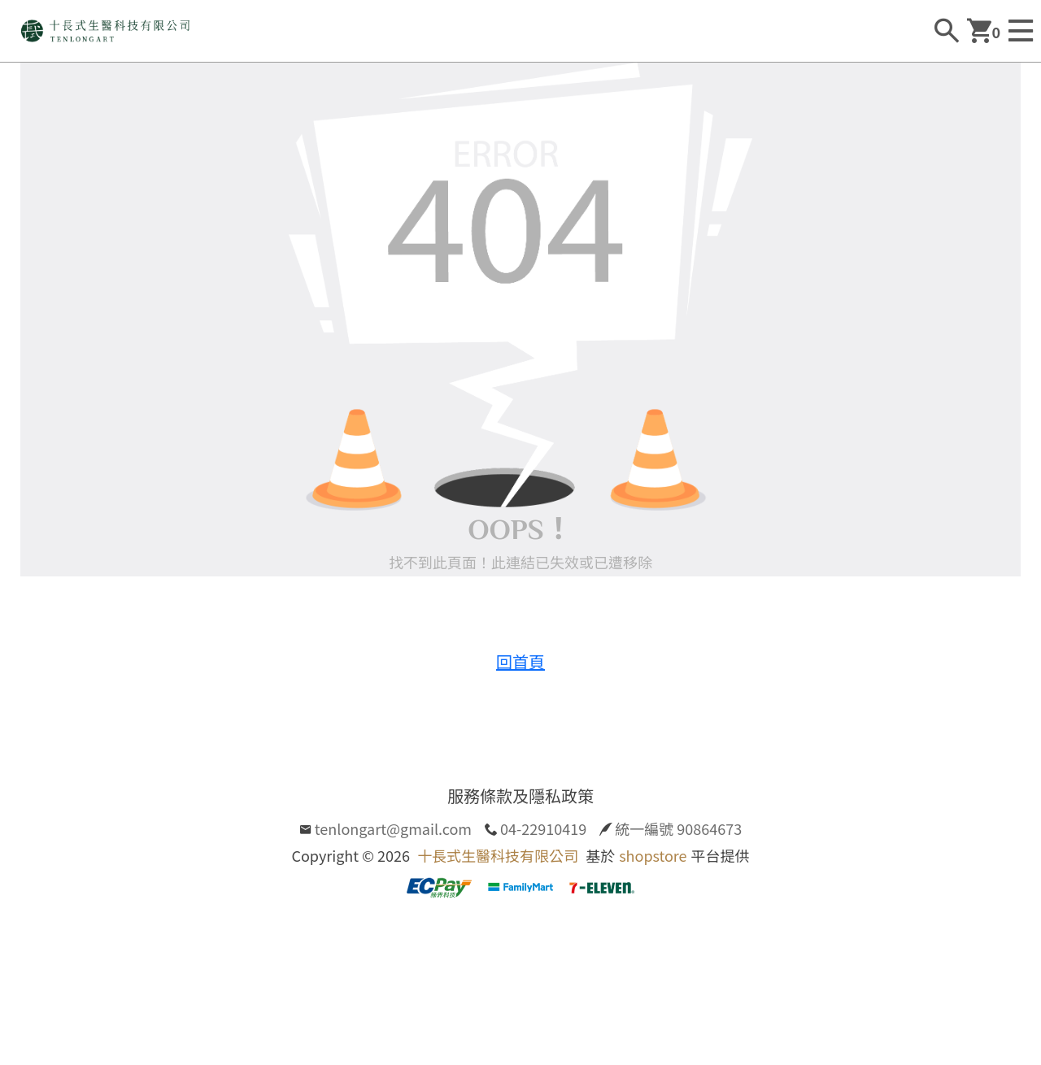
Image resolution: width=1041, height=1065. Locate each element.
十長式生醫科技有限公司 (497, 855)
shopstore (652, 855)
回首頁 (520, 661)
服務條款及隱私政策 (520, 795)
